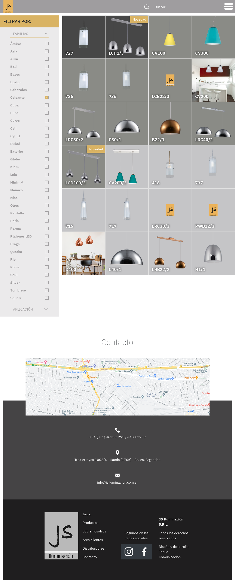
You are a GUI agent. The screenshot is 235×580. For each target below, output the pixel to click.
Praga (15, 244)
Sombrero (18, 290)
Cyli (13, 128)
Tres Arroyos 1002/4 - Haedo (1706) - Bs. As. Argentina (117, 459)
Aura (14, 59)
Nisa (14, 198)
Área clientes (93, 540)
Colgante (17, 97)
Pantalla (17, 213)
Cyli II (15, 136)
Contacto (90, 557)
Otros (14, 205)
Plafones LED (21, 236)
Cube (14, 113)
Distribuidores (93, 548)
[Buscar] (186, 7)
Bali (13, 66)
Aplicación (23, 309)
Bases (15, 74)
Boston (16, 82)
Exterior (16, 151)
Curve (15, 120)
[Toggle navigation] (228, 7)
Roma (14, 267)
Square (16, 298)
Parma (15, 228)
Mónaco (16, 190)
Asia (13, 51)
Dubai (15, 144)
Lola (13, 174)
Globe (15, 159)
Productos (90, 522)
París (14, 221)
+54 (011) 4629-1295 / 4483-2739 (117, 437)
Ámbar (15, 43)
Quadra (16, 252)
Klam (14, 167)
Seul (14, 275)
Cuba (14, 105)
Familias (20, 33)
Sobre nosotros (94, 531)
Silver (15, 282)
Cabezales (18, 90)
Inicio (87, 514)
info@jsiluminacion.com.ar (117, 482)
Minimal (16, 182)
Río (13, 259)
